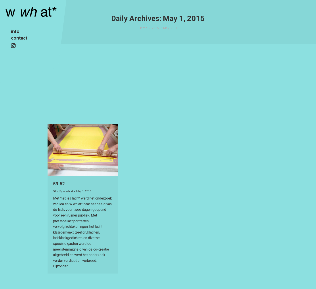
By (66, 191)
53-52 (59, 183)
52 (54, 191)
